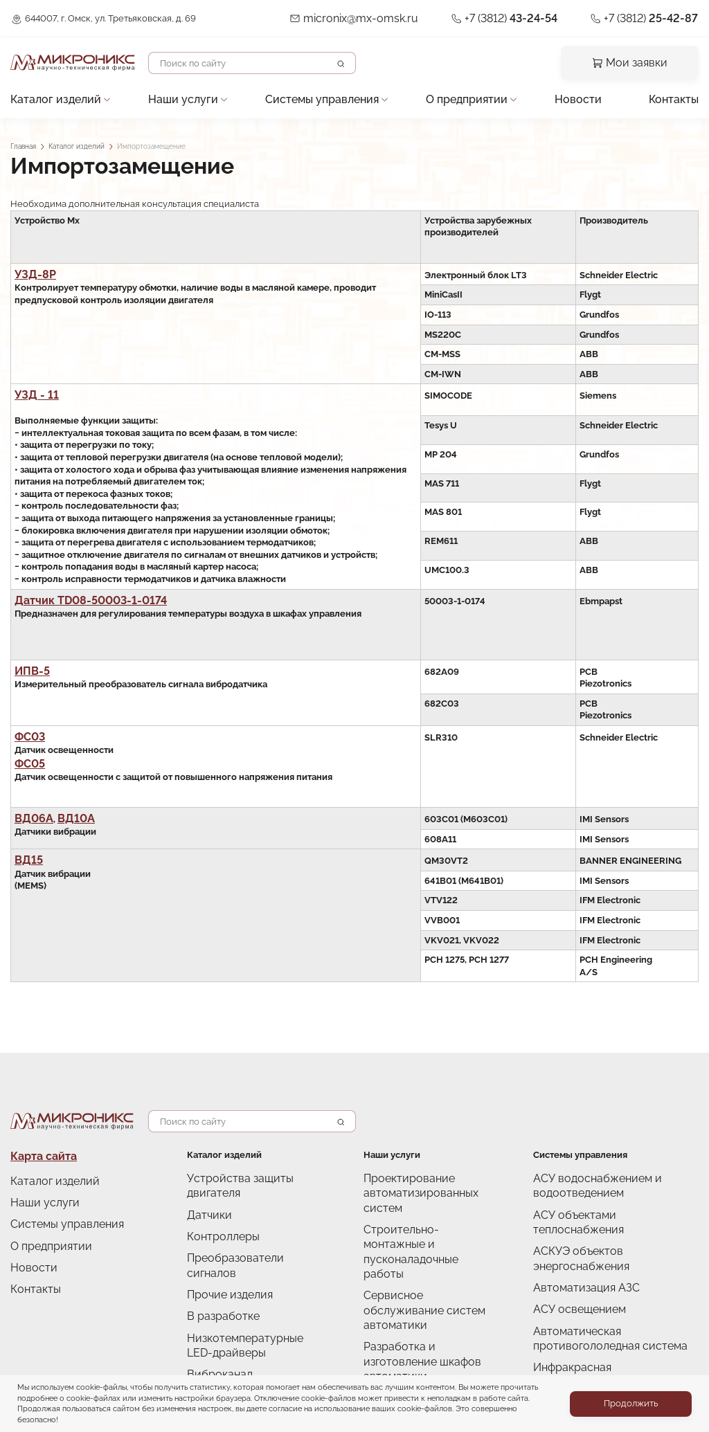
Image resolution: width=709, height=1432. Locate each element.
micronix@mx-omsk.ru (405, 17)
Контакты (678, 92)
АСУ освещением (571, 1254)
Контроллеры (216, 1204)
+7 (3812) (537, 17)
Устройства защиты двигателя (252, 1166)
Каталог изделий (47, 92)
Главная (23, 146)
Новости (574, 92)
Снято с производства (234, 1331)
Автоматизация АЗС (576, 1236)
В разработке (216, 1261)
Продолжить (631, 1403)
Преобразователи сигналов (247, 1223)
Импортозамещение (231, 1350)
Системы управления (315, 92)
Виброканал (213, 1312)
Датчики (205, 1185)
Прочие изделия (222, 1243)
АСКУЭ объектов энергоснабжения (610, 1216)
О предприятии (458, 92)
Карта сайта (36, 1144)
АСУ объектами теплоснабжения (605, 1197)
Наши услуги (176, 92)
